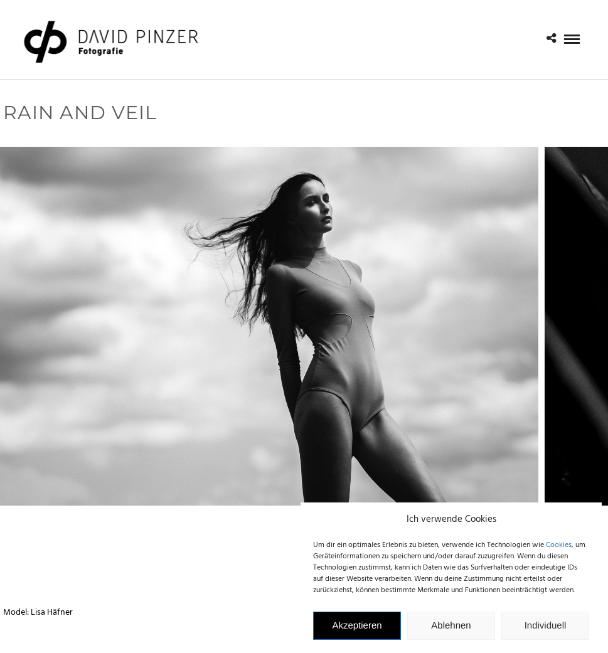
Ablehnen (451, 629)
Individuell (546, 629)
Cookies (559, 549)
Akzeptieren (356, 629)
